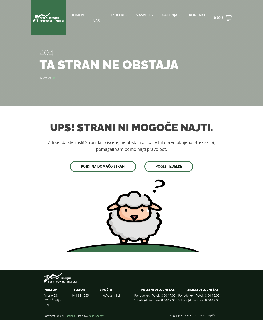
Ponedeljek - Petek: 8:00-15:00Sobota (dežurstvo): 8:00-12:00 (198, 297)
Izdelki (117, 14)
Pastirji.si (70, 316)
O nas (96, 17)
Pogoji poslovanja (180, 315)
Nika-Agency (96, 316)
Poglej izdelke (169, 166)
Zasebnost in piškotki (207, 315)
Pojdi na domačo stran (103, 166)
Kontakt (197, 14)
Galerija (170, 14)
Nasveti (143, 14)
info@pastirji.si (110, 295)
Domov (77, 14)
